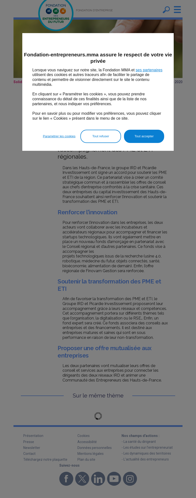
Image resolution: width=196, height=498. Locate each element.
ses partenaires (149, 70)
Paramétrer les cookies (59, 136)
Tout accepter (144, 136)
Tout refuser (100, 136)
